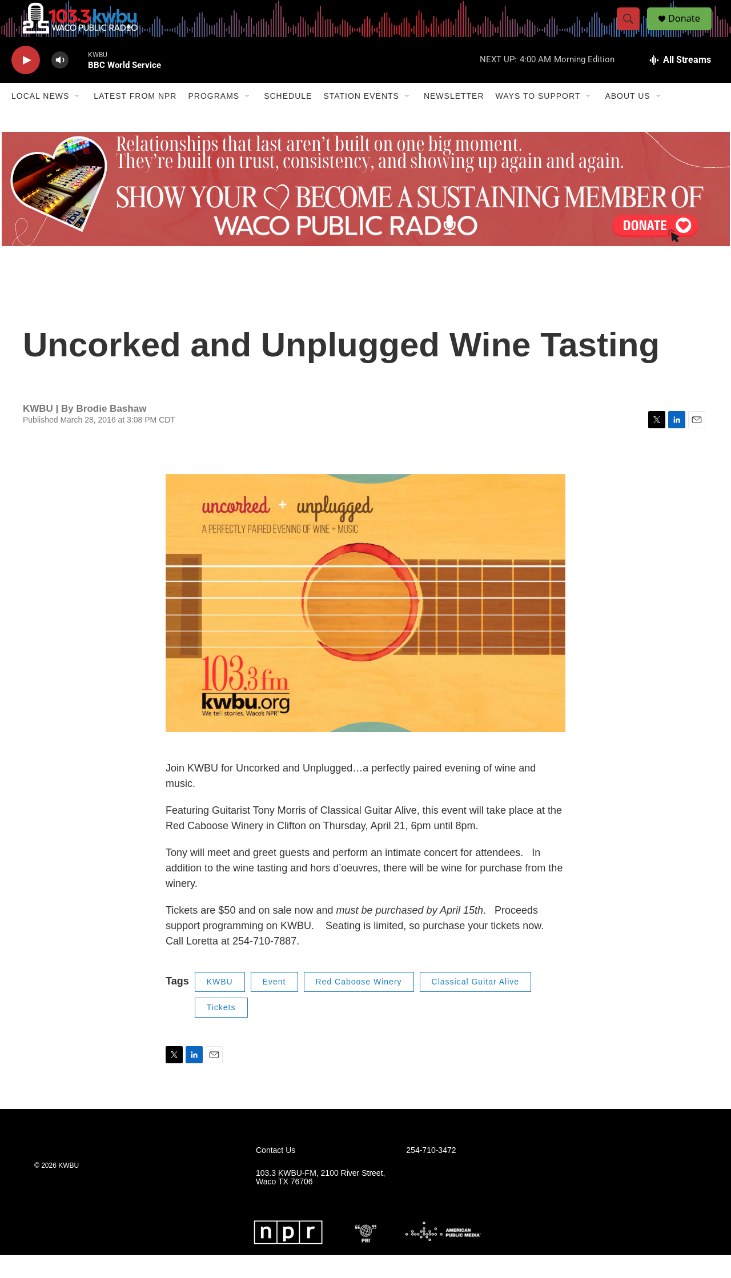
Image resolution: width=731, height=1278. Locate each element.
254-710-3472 (431, 1172)
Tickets (221, 1030)
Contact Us (275, 1172)
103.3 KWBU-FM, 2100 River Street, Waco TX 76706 (320, 1200)
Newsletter (454, 118)
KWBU (220, 1004)
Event (274, 1004)
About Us (627, 118)
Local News (40, 118)
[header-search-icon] (632, 30)
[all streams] (680, 83)
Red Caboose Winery (359, 1004)
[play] (26, 83)
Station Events (361, 118)
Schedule (288, 118)
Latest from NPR (135, 118)
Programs (213, 118)
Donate (690, 30)
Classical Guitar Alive (476, 1004)
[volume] (60, 83)
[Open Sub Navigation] (77, 118)
